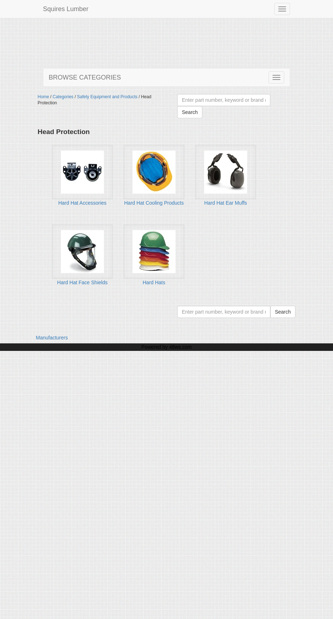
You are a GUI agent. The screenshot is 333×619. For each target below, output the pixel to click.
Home (43, 96)
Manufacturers (52, 338)
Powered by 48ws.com (166, 347)
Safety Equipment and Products (107, 96)
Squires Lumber (65, 9)
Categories (63, 96)
